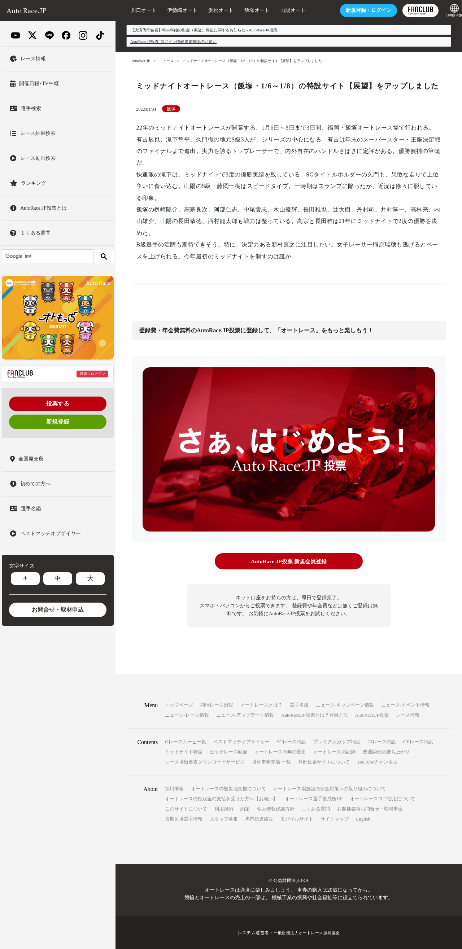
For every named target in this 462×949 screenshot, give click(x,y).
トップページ (179, 704)
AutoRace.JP (141, 61)
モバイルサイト (296, 818)
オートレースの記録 (334, 751)
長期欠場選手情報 (183, 818)
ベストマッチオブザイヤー (241, 741)
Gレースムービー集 (185, 741)
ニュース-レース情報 (187, 714)
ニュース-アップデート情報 (245, 714)
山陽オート (284, 10)
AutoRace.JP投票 (372, 714)
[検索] (46, 256)
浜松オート (212, 10)
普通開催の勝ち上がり (386, 751)
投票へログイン (92, 374)
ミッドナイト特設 (183, 751)
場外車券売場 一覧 (271, 761)
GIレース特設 (381, 741)
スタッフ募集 (224, 818)
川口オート (135, 10)
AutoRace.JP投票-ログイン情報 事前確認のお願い (173, 41)
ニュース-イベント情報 (405, 704)
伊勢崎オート (174, 10)
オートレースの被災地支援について (228, 788)
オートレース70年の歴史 (280, 751)
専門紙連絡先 (259, 818)
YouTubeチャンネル (377, 761)
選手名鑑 (299, 704)
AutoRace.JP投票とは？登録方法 (314, 714)
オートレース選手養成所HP (314, 798)
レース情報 (407, 714)
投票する (57, 404)
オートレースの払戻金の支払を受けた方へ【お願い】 (221, 798)
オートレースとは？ (261, 704)
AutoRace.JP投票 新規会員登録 (288, 561)
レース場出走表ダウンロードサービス (205, 761)
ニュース (167, 61)
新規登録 (57, 422)
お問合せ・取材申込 (58, 610)
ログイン (360, 10)
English (363, 818)
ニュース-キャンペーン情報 (345, 704)
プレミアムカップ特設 (336, 741)
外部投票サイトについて (324, 761)
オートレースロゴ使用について (382, 798)
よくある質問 (316, 808)
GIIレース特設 (418, 741)
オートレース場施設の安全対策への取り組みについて (329, 788)
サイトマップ (335, 818)
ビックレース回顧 (228, 751)
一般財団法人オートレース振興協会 (307, 932)
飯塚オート (248, 10)
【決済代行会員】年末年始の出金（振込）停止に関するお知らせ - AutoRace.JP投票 (204, 30)
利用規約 (223, 808)
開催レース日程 (216, 704)
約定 (245, 808)
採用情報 (174, 788)
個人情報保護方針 (276, 808)
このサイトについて (186, 808)
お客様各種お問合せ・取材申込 (370, 808)
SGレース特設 (291, 741)
